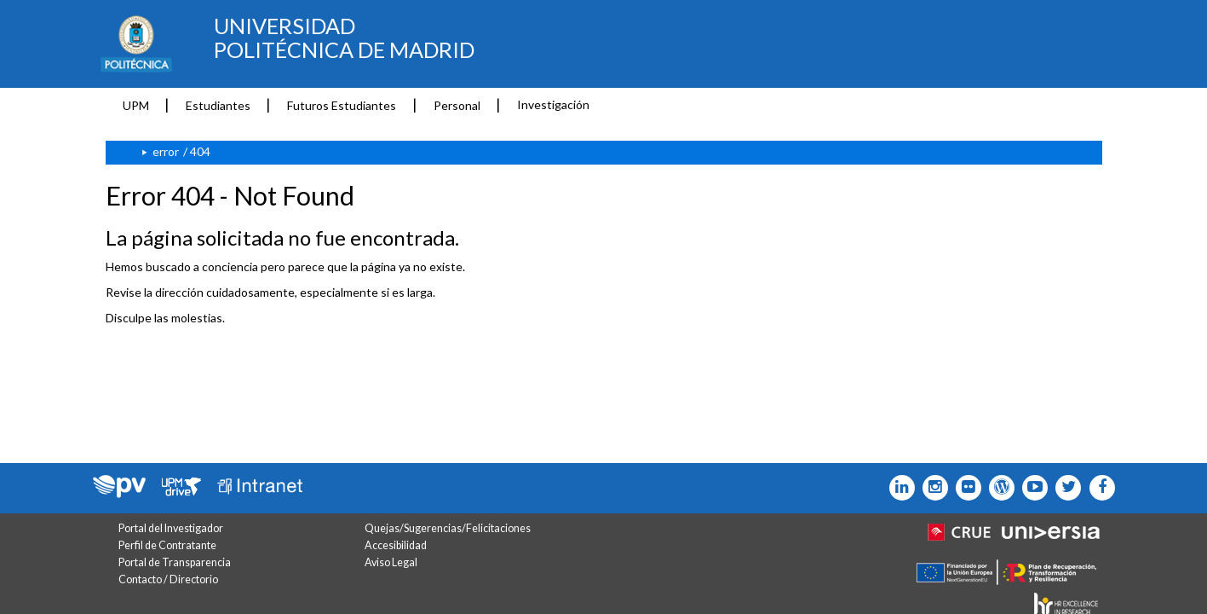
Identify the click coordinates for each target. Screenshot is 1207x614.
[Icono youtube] (1031, 488)
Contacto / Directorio (168, 579)
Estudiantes (218, 105)
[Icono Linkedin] (898, 488)
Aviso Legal (391, 562)
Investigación (553, 104)
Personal (457, 105)
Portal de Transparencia (174, 562)
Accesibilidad (396, 545)
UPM (136, 105)
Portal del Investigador (170, 528)
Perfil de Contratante (167, 545)
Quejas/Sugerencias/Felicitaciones (448, 528)
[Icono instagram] (931, 488)
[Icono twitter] (964, 488)
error (165, 151)
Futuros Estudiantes (341, 105)
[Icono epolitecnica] (997, 488)
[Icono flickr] (1064, 488)
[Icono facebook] (1097, 488)
